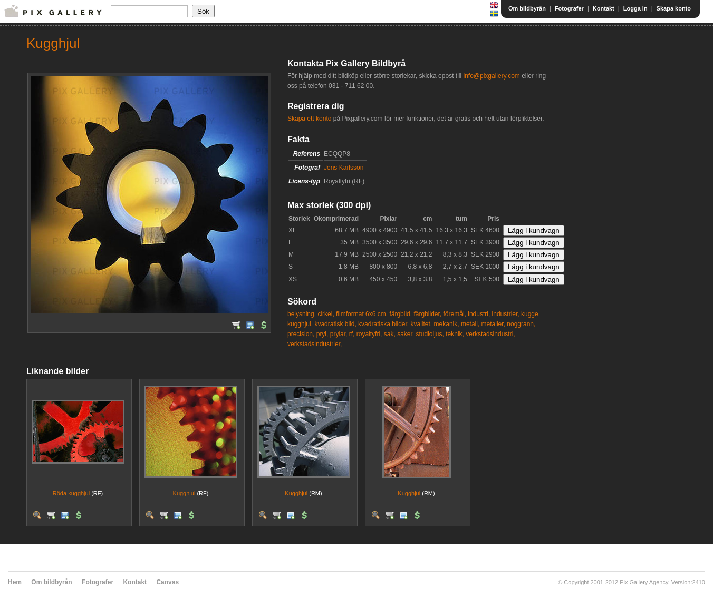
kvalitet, (421, 324)
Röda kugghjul (71, 493)
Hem (15, 582)
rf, (352, 334)
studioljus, (430, 334)
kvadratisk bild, (335, 324)
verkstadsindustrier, (314, 344)
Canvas (167, 582)
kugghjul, (300, 324)
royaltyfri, (369, 334)
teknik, (455, 334)
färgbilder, (427, 314)
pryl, (322, 334)
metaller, (493, 324)
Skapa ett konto (309, 118)
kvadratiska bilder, (383, 324)
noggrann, (521, 324)
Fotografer (569, 8)
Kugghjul (184, 493)
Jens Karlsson (343, 167)
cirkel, (325, 314)
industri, (479, 314)
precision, (300, 334)
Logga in (635, 8)
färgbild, (400, 314)
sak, (390, 334)
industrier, (505, 314)
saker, (405, 334)
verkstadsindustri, (490, 334)
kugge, (530, 314)
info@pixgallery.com (491, 76)
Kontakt (603, 8)
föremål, (455, 314)
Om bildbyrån (527, 8)
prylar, (339, 334)
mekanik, (446, 324)
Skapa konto (674, 8)
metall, (470, 324)
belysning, (301, 314)
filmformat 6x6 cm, (362, 314)
